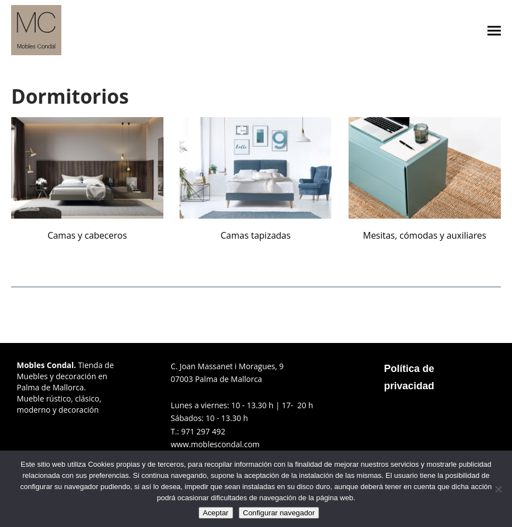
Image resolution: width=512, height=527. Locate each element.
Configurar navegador (279, 513)
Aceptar (216, 513)
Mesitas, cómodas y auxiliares (424, 235)
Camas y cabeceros (87, 235)
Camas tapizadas (256, 235)
